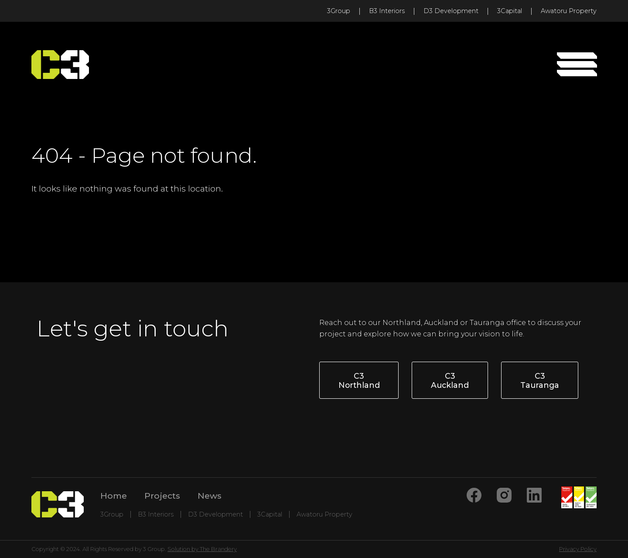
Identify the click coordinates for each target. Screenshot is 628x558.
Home (113, 495)
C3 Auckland (450, 380)
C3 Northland (359, 380)
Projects (162, 495)
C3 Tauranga (539, 380)
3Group (338, 11)
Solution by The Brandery (202, 549)
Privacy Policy (578, 549)
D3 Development (450, 11)
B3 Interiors (387, 11)
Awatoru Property (569, 11)
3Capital (509, 11)
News (210, 495)
